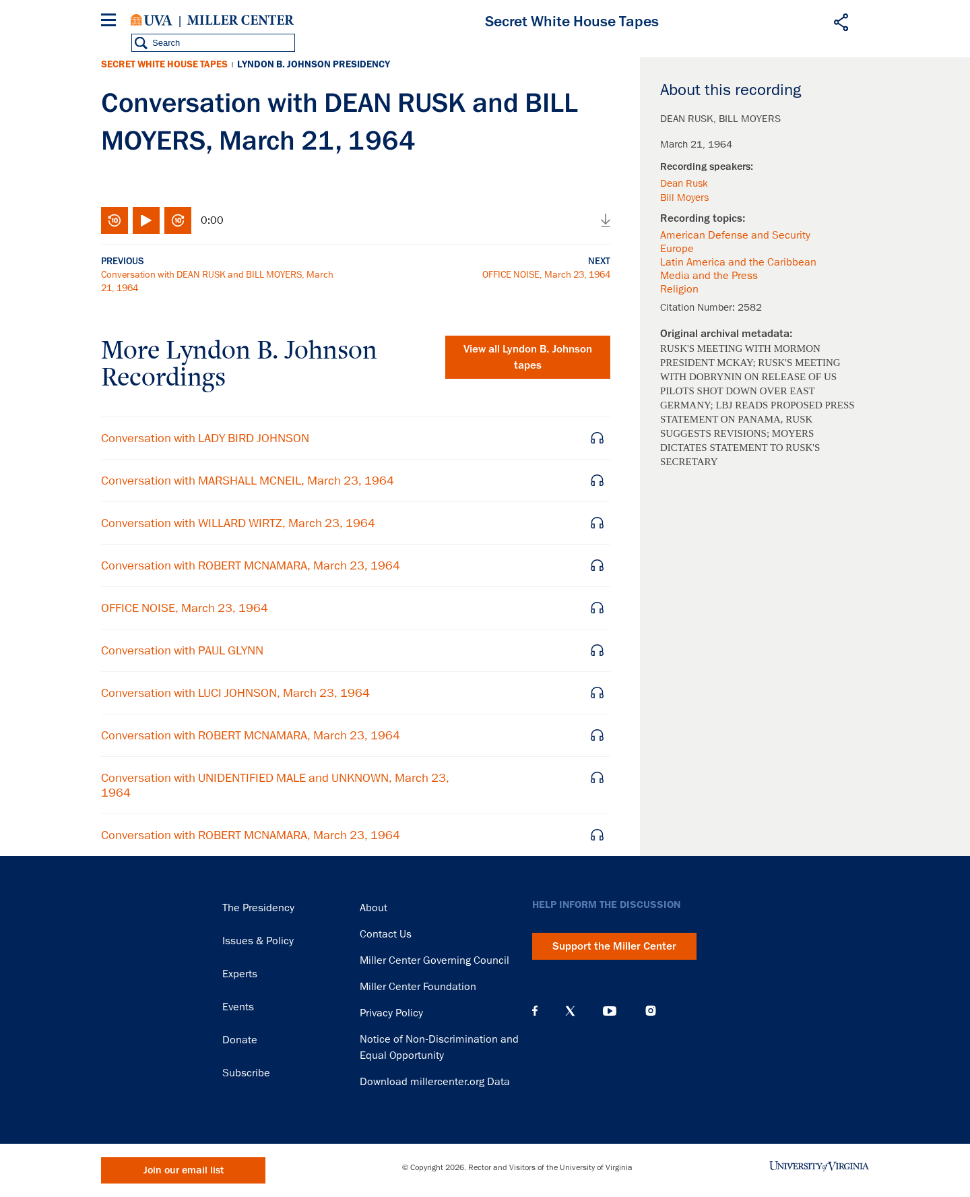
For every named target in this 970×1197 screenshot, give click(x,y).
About (373, 908)
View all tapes (527, 357)
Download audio (605, 220)
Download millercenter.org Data (435, 1081)
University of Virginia (151, 20)
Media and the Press (709, 275)
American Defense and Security (735, 235)
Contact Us (386, 934)
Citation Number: (699, 307)
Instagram (651, 1010)
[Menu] (111, 21)
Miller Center (240, 20)
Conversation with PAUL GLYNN (182, 650)
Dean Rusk (684, 183)
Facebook (535, 1011)
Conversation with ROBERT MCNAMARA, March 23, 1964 (250, 565)
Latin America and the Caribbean (738, 262)
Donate (239, 1040)
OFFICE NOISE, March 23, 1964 (546, 274)
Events (238, 1007)
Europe (677, 248)
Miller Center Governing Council (434, 960)
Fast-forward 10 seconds (177, 220)
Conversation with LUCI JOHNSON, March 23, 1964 (235, 692)
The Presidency (258, 908)
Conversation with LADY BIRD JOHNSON (205, 438)
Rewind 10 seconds (114, 220)
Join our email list (183, 1170)
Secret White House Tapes (164, 64)
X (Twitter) (570, 1011)
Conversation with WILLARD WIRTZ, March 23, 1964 (238, 523)
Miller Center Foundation (418, 986)
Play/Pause (146, 220)
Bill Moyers (684, 197)
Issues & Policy (258, 941)
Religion (679, 289)
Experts (239, 974)
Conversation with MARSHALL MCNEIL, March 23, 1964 (247, 480)
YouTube (609, 1011)
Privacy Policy (391, 1013)
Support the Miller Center (614, 946)
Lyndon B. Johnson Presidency (313, 64)
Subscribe (246, 1073)
